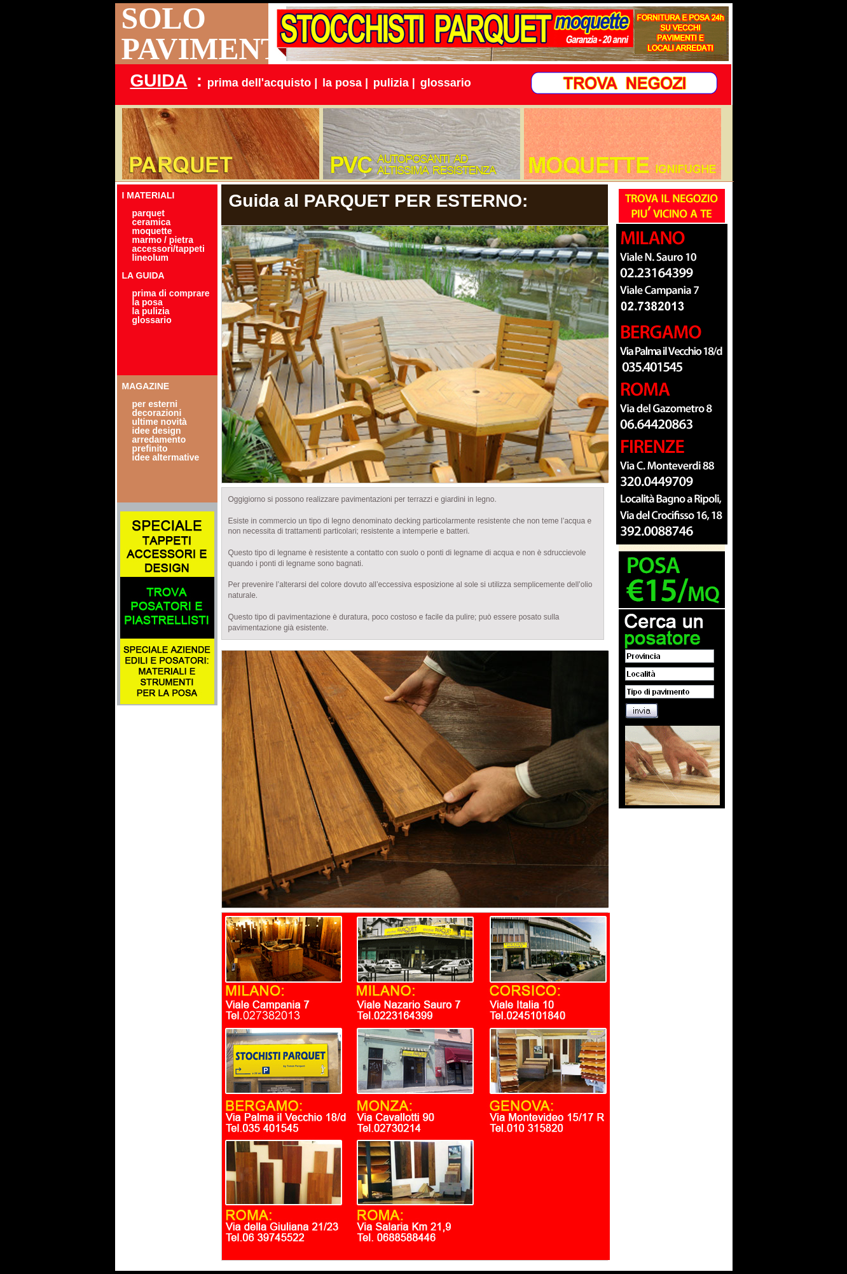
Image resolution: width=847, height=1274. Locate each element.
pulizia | (394, 82)
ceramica (151, 222)
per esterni (155, 404)
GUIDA (159, 80)
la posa (147, 302)
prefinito (150, 448)
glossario (445, 82)
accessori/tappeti (168, 249)
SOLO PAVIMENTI (194, 33)
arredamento (159, 439)
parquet (148, 213)
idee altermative (166, 457)
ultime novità (159, 422)
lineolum (150, 258)
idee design (156, 431)
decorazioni (157, 413)
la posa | (345, 82)
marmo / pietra (162, 240)
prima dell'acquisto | (262, 82)
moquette (152, 231)
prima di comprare (171, 293)
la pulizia (151, 311)
